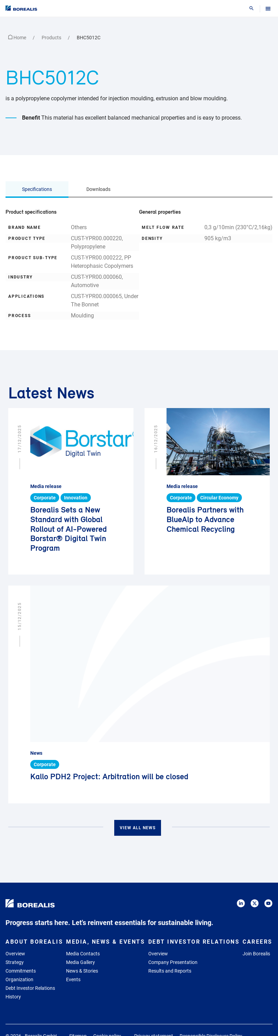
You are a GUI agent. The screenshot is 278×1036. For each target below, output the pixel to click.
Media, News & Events (105, 941)
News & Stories (82, 971)
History (13, 996)
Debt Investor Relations (30, 988)
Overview (15, 953)
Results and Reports (169, 971)
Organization (19, 979)
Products (52, 37)
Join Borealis (256, 953)
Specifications (37, 189)
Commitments (21, 971)
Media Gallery (80, 962)
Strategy (15, 962)
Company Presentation (172, 962)
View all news (138, 827)
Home (17, 37)
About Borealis (34, 941)
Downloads (98, 189)
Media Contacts (83, 953)
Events (73, 979)
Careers (257, 941)
